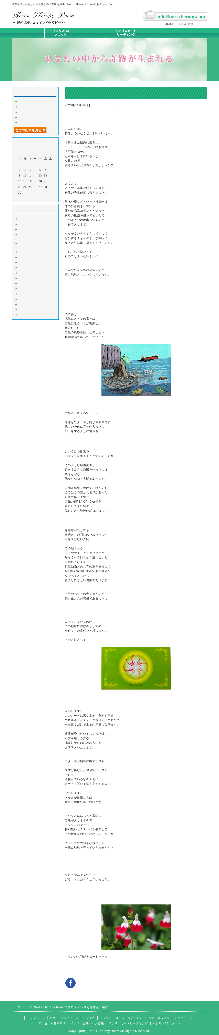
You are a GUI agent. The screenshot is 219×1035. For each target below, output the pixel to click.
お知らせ (24, 277)
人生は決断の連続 (31, 122)
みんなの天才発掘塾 (32, 262)
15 (50, 175)
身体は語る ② (28, 111)
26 (35, 186)
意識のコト (26, 229)
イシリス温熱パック (93, 38)
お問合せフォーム (191, 33)
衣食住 (23, 288)
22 (50, 181)
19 (35, 181)
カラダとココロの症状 (34, 256)
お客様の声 (26, 293)
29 (50, 186)
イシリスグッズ (29, 304)
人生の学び (26, 283)
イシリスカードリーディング (128, 1023)
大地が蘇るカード (102, 105)
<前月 (26, 197)
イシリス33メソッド (167, 1023)
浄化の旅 (24, 309)
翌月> (43, 197)
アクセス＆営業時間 (52, 1023)
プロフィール (69, 1018)
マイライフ (26, 298)
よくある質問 (27, 314)
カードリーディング (32, 267)
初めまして (26, 218)
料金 (158, 33)
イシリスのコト (29, 223)
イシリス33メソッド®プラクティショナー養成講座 (135, 1018)
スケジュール (183, 1018)
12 (35, 175)
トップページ (28, 33)
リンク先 (89, 1018)
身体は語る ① (28, 117)
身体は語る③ (27, 106)
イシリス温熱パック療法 (36, 251)
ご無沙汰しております (34, 101)
